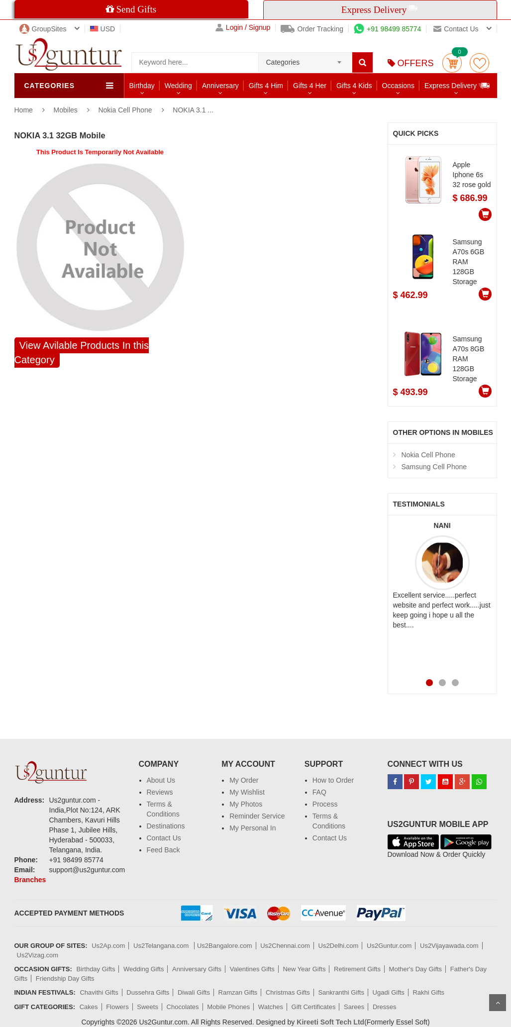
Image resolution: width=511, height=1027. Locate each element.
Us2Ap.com (108, 945)
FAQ (319, 792)
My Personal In (252, 828)
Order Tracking (312, 29)
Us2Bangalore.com (224, 945)
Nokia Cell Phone (126, 110)
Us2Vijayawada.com (449, 945)
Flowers (117, 1007)
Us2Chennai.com (285, 945)
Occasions (398, 86)
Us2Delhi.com (338, 945)
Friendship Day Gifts (65, 978)
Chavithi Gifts (99, 992)
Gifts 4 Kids (354, 86)
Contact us (455, 29)
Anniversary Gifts (196, 969)
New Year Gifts (304, 969)
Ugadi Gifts (389, 992)
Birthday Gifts (95, 969)
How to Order (333, 780)
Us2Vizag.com (38, 955)
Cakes (89, 1007)
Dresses (385, 1007)
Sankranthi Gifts (341, 992)
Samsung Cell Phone (434, 467)
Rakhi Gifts (428, 992)
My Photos (245, 804)
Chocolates (183, 1007)
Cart (452, 63)
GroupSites (43, 29)
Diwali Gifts (194, 992)
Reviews (160, 792)
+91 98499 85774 (387, 29)
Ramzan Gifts (238, 992)
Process (325, 804)
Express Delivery (457, 85)
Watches (270, 1007)
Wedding (178, 86)
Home (23, 110)
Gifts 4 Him (266, 86)
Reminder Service (257, 816)
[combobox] (305, 59)
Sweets (147, 1007)
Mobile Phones (228, 1007)
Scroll (497, 1002)
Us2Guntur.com (389, 945)
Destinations (166, 826)
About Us (161, 780)
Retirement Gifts (357, 969)
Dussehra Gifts (147, 992)
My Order (243, 780)
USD (102, 29)
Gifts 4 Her (309, 86)
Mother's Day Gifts (415, 969)
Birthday (142, 86)
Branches (30, 880)
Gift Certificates (314, 1007)
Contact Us (164, 838)
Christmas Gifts (288, 992)
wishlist (479, 63)
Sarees (354, 1007)
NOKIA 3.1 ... (193, 110)
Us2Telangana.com (162, 945)
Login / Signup (243, 27)
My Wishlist (247, 792)
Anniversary (220, 86)
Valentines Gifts (252, 969)
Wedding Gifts (143, 969)
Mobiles (67, 110)
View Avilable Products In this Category (81, 352)
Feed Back (163, 850)
